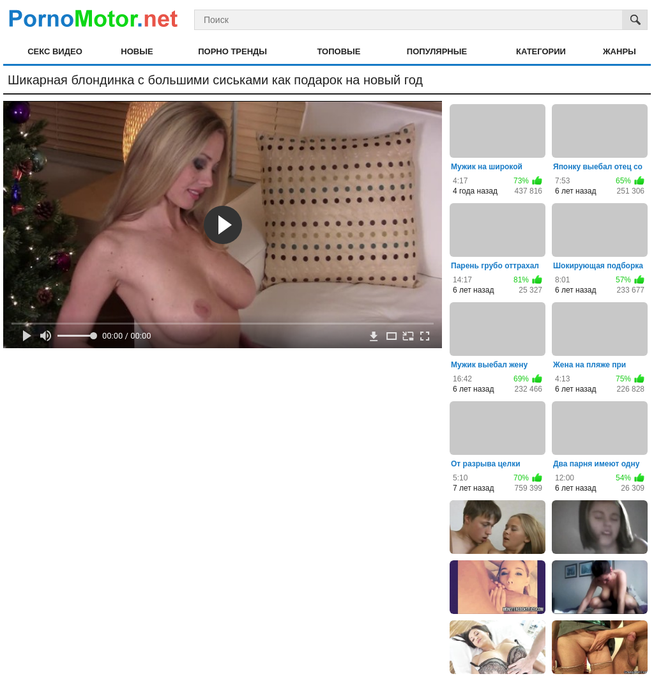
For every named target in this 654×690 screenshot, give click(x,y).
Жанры (619, 51)
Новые (137, 51)
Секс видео (54, 51)
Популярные (437, 51)
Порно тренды (232, 51)
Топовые (338, 51)
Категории (541, 51)
